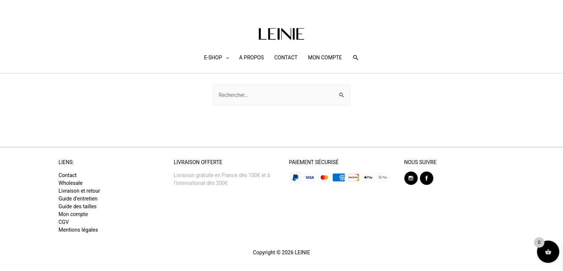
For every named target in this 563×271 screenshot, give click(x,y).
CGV (64, 222)
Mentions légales (78, 230)
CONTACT (286, 58)
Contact (68, 175)
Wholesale (71, 183)
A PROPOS (251, 58)
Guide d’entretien (78, 199)
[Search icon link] (355, 57)
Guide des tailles (78, 206)
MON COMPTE (325, 58)
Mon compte (73, 214)
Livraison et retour (79, 191)
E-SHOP (213, 58)
